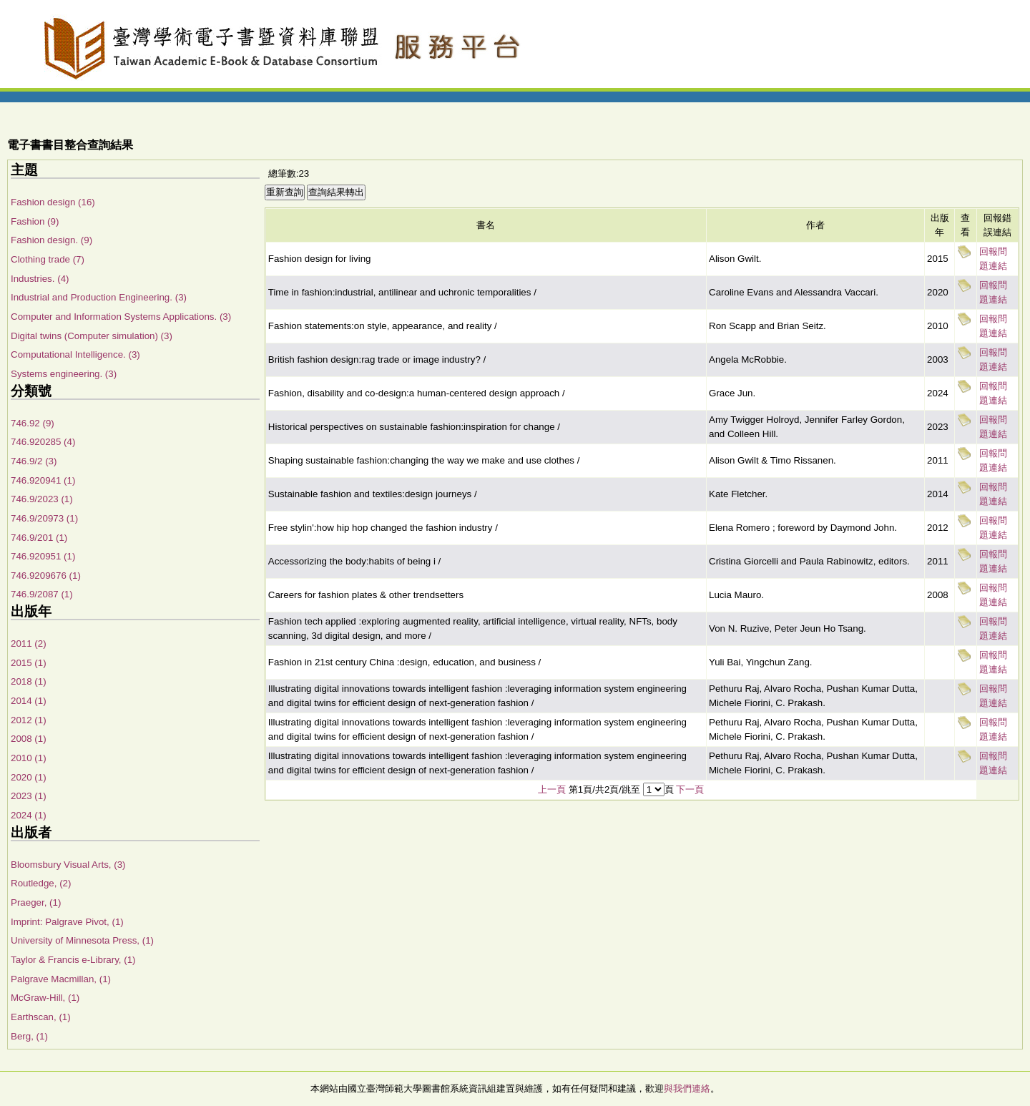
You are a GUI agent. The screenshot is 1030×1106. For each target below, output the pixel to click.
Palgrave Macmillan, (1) (61, 979)
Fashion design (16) (53, 202)
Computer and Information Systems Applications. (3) (121, 316)
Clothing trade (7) (47, 259)
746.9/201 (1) (39, 537)
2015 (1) (28, 662)
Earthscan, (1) (41, 1017)
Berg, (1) (29, 1036)
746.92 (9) (32, 423)
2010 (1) (28, 758)
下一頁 (690, 789)
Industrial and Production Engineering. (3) (99, 297)
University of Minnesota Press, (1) (82, 940)
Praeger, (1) (36, 902)
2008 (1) (28, 738)
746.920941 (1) (43, 480)
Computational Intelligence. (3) (75, 354)
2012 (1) (28, 720)
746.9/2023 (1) (42, 499)
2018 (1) (28, 681)
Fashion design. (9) (51, 240)
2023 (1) (28, 796)
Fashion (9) (35, 221)
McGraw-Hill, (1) (45, 997)
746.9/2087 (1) (42, 594)
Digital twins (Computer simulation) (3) (91, 336)
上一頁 (552, 789)
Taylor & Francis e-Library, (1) (73, 959)
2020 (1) (28, 777)
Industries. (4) (40, 278)
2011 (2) (28, 643)
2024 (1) (28, 815)
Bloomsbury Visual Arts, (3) (68, 864)
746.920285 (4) (43, 441)
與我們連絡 (687, 1088)
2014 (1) (28, 700)
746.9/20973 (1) (44, 518)
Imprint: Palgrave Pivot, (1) (67, 921)
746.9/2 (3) (34, 461)
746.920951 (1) (43, 556)
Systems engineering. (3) (64, 373)
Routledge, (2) (41, 883)
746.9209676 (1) (46, 575)
